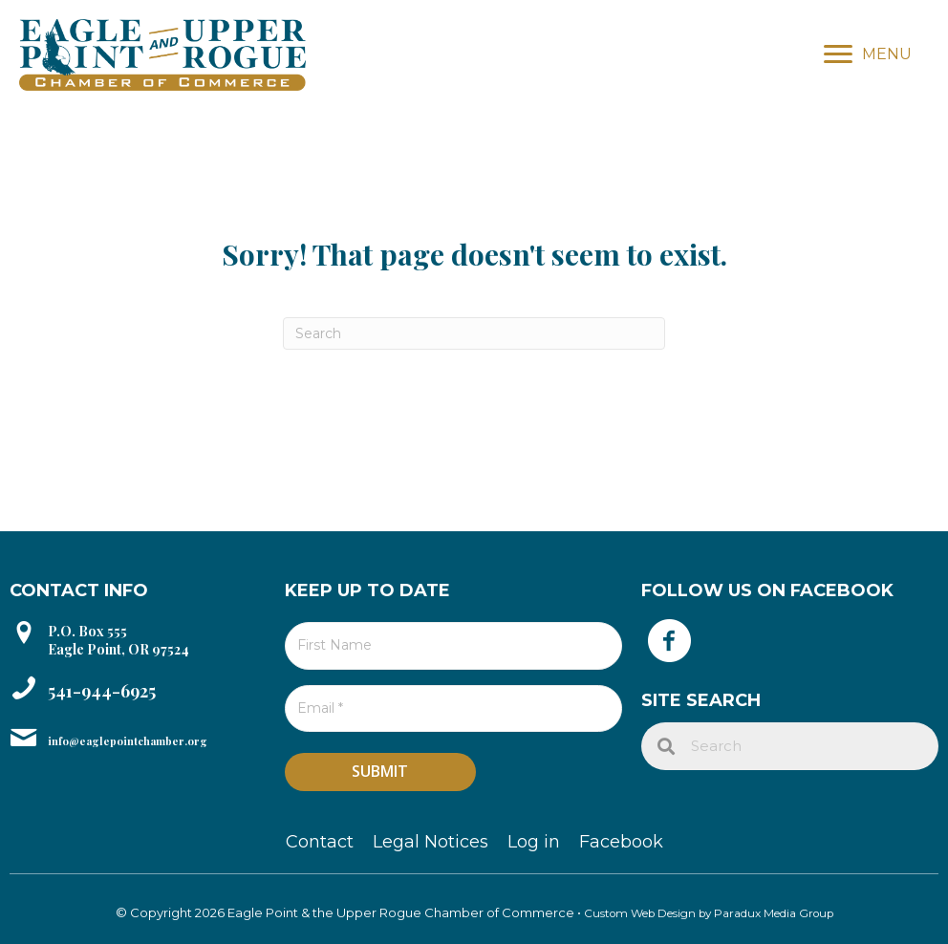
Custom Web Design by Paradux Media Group (708, 905)
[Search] (474, 333)
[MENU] (867, 54)
